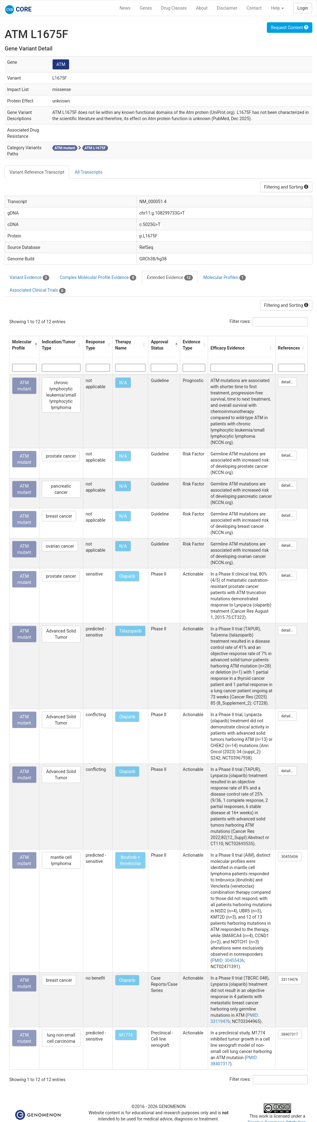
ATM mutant (24, 385)
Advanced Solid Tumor (61, 634)
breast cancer (59, 516)
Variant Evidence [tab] (29, 277)
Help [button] (277, 8)
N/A (123, 382)
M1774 (126, 1035)
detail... (287, 382)
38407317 (289, 1034)
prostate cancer (61, 456)
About (201, 8)
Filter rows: (240, 321)
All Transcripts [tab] (88, 172)
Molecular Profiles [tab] (224, 277)
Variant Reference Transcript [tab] (37, 172)
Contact (254, 8)
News (124, 8)
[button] (35, 345)
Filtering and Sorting (286, 187)
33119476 (289, 979)
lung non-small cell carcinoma (61, 1038)
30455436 (289, 857)
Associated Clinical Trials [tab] (38, 290)
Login (302, 8)
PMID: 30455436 (228, 960)
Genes (146, 8)
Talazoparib (130, 630)
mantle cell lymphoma (61, 860)
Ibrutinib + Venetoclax (130, 860)
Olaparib (127, 576)
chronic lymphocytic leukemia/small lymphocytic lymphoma (61, 395)
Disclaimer (227, 8)
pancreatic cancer (61, 489)
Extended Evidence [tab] (170, 277)
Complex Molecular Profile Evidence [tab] (98, 277)
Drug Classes (174, 8)
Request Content (289, 27)
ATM (60, 64)
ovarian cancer (60, 546)
